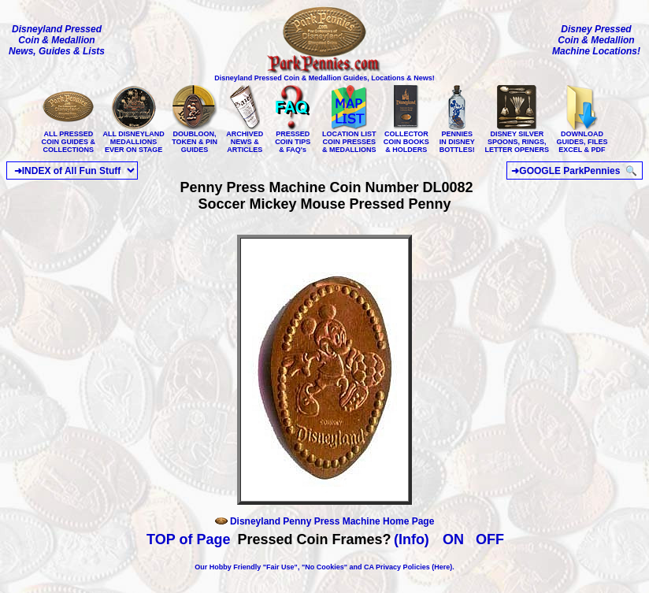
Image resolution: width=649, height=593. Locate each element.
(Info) (411, 539)
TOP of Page (188, 539)
